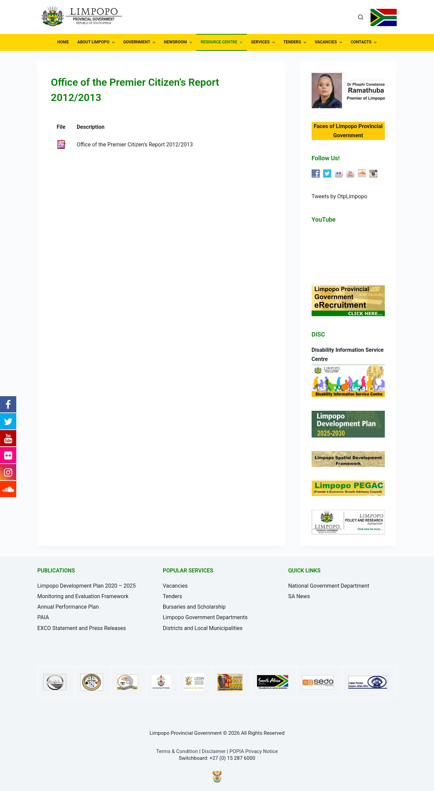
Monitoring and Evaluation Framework (83, 596)
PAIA (43, 617)
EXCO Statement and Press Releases (81, 628)
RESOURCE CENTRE (222, 42)
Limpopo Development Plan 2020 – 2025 (86, 586)
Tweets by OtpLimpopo (339, 196)
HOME (63, 42)
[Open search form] (360, 17)
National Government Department (328, 586)
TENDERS (295, 42)
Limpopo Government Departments (205, 617)
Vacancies (175, 586)
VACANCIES (329, 42)
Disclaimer (214, 751)
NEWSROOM (179, 42)
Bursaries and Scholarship (194, 607)
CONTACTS (364, 42)
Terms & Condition (177, 751)
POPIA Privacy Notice (254, 751)
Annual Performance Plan (68, 607)
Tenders (172, 596)
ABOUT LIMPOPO (96, 42)
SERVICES (263, 42)
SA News (299, 596)
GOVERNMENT (140, 42)
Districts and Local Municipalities (202, 628)
